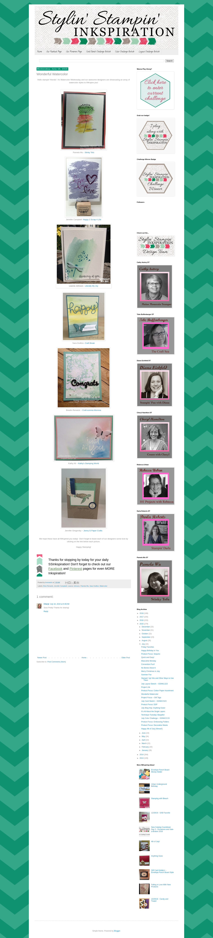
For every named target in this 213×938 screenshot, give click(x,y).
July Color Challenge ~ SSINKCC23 (155, 718)
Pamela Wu (84, 586)
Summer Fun (146, 675)
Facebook (55, 568)
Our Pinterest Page (74, 51)
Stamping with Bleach (159, 798)
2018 (142, 613)
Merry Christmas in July (150, 671)
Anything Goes (157, 856)
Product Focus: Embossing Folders (155, 722)
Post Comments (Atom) (56, 662)
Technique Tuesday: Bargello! (152, 715)
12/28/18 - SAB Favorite (160, 813)
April (144, 740)
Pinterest (76, 568)
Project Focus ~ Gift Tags (151, 698)
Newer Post (41, 658)
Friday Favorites (147, 647)
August (145, 640)
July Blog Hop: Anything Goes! (153, 708)
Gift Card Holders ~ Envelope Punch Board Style (162, 871)
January (145, 750)
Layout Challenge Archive (149, 51)
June (144, 733)
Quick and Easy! (147, 657)
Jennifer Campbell (60, 586)
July (143, 644)
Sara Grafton (94, 586)
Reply (46, 611)
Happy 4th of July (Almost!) (152, 729)
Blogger (117, 931)
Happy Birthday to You (150, 651)
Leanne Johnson (74, 586)
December (146, 627)
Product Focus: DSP (149, 704)
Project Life (145, 687)
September (146, 637)
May (144, 736)
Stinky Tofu (89, 152)
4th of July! (155, 841)
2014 (142, 755)
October (145, 634)
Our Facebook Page (54, 51)
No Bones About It (148, 668)
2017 (142, 617)
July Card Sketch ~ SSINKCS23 (153, 701)
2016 (142, 620)
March (144, 743)
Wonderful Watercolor (149, 694)
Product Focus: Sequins (150, 654)
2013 (142, 758)
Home (39, 51)
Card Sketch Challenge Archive (98, 51)
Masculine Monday (148, 661)
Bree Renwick (48, 586)
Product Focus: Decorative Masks (154, 725)
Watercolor (103, 586)
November (146, 630)
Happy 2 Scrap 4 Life (92, 219)
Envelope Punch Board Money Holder (160, 771)
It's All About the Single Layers (153, 711)
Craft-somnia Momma (91, 410)
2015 (142, 624)
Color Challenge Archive (124, 51)
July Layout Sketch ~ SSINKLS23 (154, 684)
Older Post (125, 658)
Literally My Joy (91, 286)
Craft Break (90, 343)
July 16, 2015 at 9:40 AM (59, 604)
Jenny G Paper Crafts (93, 531)
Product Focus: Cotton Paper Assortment (157, 691)
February (145, 747)
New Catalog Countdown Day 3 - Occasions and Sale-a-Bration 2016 (162, 829)
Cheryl (46, 604)
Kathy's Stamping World (88, 463)
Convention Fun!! (148, 664)
